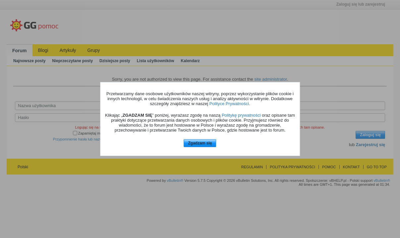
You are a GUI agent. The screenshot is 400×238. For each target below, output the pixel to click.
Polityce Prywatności (229, 103)
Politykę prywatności (241, 115)
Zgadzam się (200, 143)
